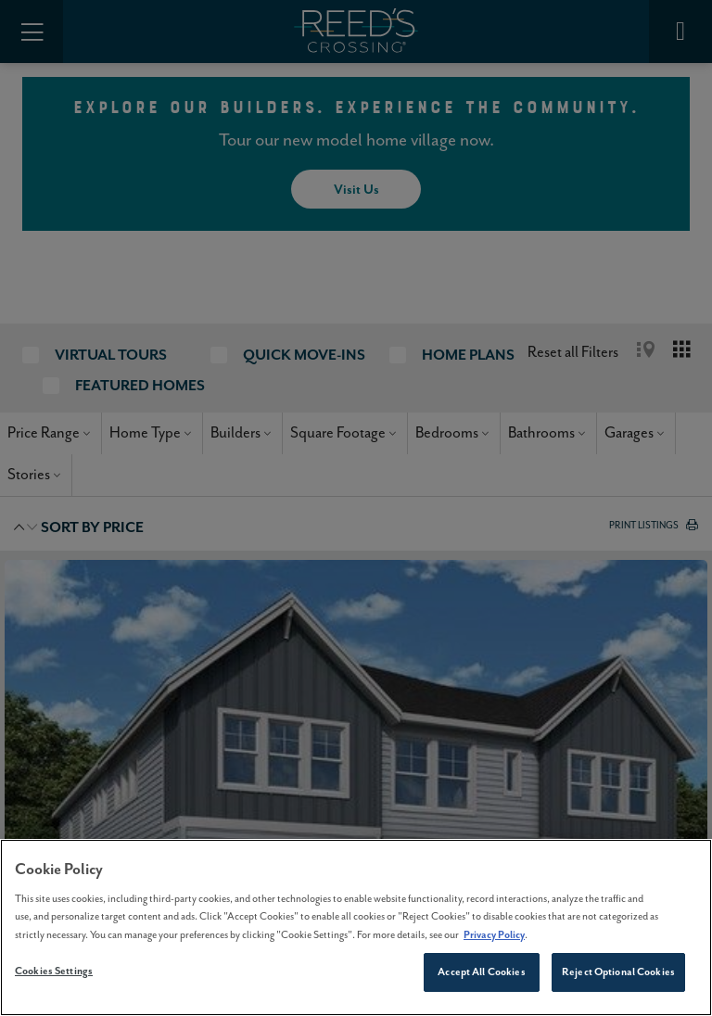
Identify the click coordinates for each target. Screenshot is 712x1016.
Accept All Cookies (481, 971)
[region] (356, 927)
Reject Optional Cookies (618, 971)
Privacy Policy (494, 934)
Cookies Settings (54, 970)
